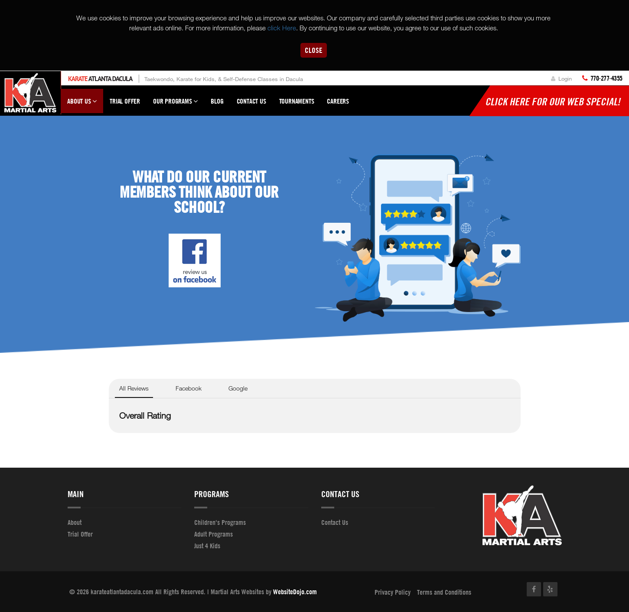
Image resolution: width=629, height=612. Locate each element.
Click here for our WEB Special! (552, 101)
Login (561, 78)
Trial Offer (125, 101)
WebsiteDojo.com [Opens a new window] (295, 591)
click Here (281, 28)
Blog (217, 101)
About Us (82, 105)
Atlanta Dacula (100, 79)
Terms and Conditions (444, 592)
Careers (338, 101)
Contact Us (251, 101)
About (74, 522)
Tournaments (296, 101)
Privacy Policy (393, 592)
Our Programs (175, 105)
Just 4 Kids (207, 545)
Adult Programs (213, 534)
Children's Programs (220, 522)
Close (314, 50)
